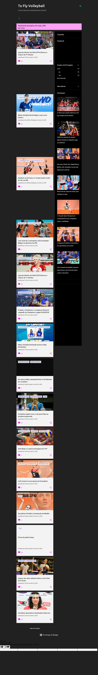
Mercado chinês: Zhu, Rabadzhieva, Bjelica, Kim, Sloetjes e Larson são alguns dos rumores (68, 167)
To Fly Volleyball (31, 6)
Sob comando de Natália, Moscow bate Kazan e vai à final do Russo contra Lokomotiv (67, 270)
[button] (50, 61)
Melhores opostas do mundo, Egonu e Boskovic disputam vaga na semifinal (67, 139)
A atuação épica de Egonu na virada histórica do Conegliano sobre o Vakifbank (67, 218)
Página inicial (22, 18)
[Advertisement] (34, 79)
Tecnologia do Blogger (49, 635)
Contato (47, 18)
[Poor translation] (7, 647)
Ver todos (21, 28)
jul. (60, 72)
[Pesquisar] (80, 6)
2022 (58, 69)
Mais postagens (35, 628)
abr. (60, 75)
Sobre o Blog (35, 18)
